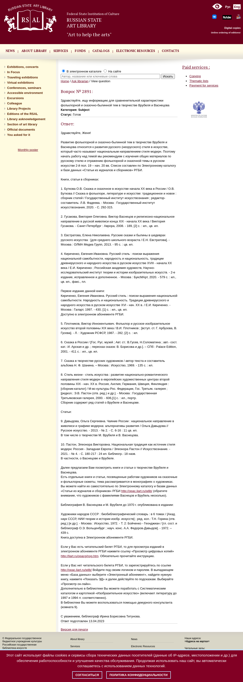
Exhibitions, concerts (22, 67)
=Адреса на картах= (197, 641)
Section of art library (22, 124)
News (134, 639)
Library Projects (19, 108)
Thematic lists (198, 81)
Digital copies (232, 27)
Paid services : (196, 67)
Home (65, 81)
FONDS (80, 51)
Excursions (15, 98)
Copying (195, 76)
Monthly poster (28, 150)
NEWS (10, 51)
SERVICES (60, 51)
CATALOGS (101, 51)
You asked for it (18, 135)
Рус (228, 7)
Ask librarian (80, 81)
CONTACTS (170, 51)
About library (34, 51)
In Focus (13, 72)
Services (75, 646)
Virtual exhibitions (20, 82)
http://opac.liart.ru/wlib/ (136, 491)
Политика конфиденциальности (139, 675)
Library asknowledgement (26, 119)
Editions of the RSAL (22, 114)
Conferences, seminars (24, 88)
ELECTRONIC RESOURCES (135, 51)
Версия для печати (74, 629)
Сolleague (14, 103)
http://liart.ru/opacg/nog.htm (79, 556)
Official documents (21, 129)
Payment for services (203, 85)
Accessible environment (25, 93)
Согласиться (87, 675)
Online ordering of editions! (226, 32)
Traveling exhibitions (22, 77)
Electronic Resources (143, 646)
